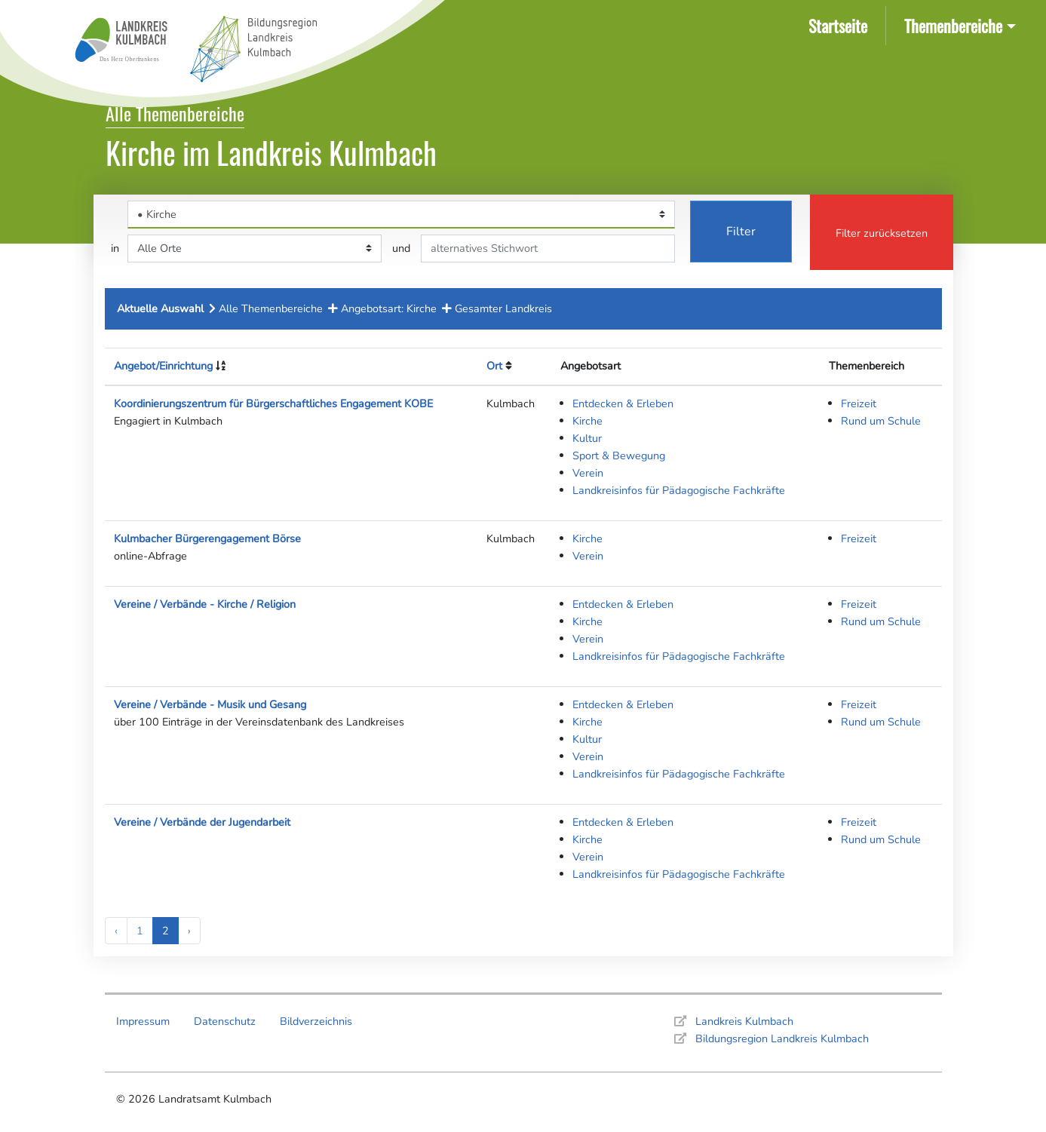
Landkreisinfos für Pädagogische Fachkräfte (678, 490)
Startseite (840, 24)
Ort (494, 365)
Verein (587, 472)
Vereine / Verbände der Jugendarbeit (202, 822)
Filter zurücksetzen (882, 233)
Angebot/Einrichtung (163, 365)
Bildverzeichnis (316, 1021)
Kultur (587, 438)
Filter (741, 231)
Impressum (143, 1021)
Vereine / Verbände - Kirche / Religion (205, 604)
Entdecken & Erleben (622, 403)
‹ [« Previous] (116, 930)
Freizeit (858, 403)
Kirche (587, 420)
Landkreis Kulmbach (744, 1021)
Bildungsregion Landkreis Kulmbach (782, 1038)
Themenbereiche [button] (953, 25)
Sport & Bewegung (618, 455)
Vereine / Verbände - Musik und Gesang (210, 704)
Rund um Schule (881, 420)
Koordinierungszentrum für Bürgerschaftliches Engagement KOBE (273, 403)
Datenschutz (225, 1021)
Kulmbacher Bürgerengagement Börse (207, 538)
